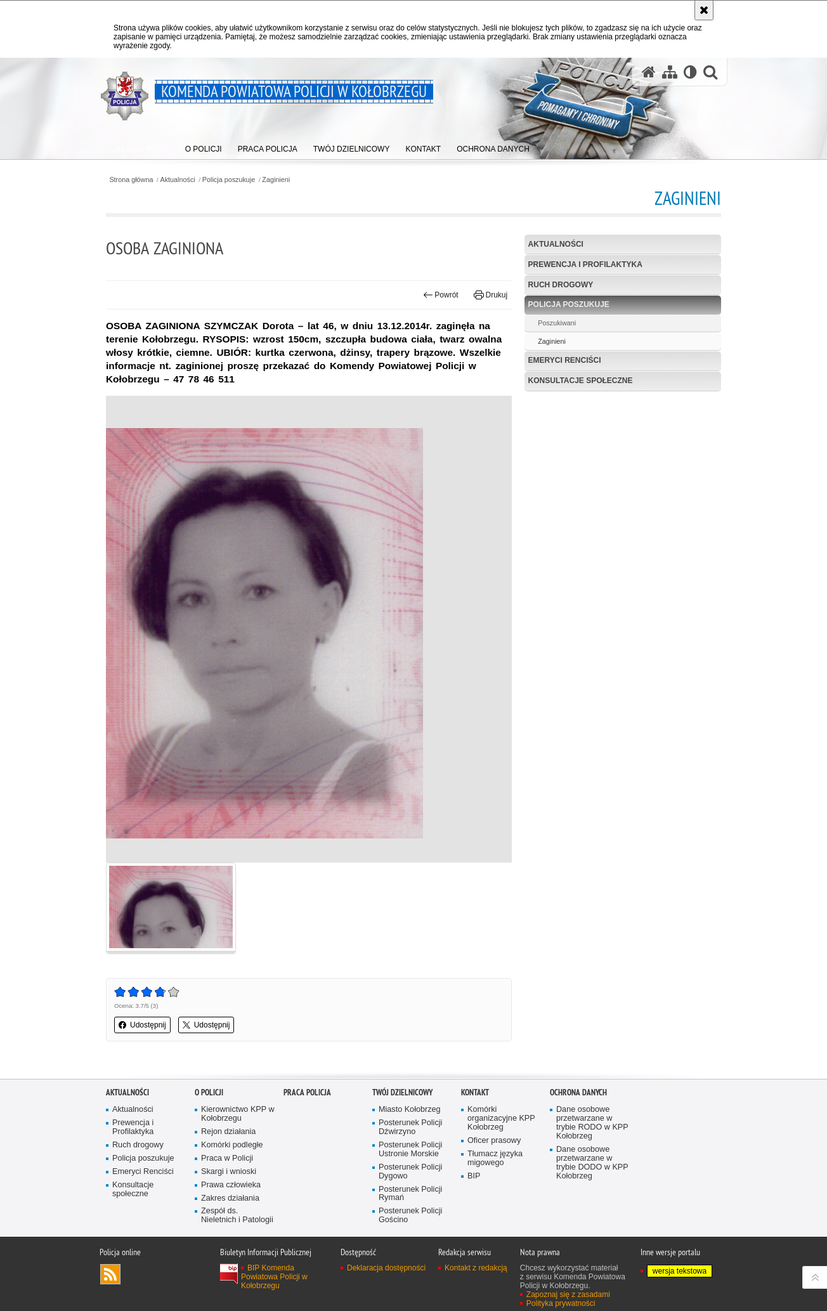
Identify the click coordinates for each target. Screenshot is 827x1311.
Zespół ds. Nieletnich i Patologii (237, 1215)
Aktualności (177, 179)
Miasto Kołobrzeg (410, 1110)
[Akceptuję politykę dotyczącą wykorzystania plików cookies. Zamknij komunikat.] (703, 10)
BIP (473, 1176)
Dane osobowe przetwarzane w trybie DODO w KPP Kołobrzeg (592, 1162)
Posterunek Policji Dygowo (410, 1171)
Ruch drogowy (561, 284)
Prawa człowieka (231, 1185)
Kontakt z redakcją (476, 1267)
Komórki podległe (232, 1145)
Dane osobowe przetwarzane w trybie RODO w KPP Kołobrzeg (592, 1123)
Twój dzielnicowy (402, 1092)
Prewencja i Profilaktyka (585, 264)
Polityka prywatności (561, 1303)
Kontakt (475, 1092)
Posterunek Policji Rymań (410, 1194)
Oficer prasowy (494, 1141)
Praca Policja (307, 1092)
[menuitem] (142, 146)
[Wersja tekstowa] (690, 72)
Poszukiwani (557, 323)
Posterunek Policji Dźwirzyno (410, 1127)
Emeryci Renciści (564, 360)
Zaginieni (276, 179)
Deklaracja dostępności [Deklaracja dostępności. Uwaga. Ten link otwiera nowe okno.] (386, 1267)
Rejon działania (228, 1132)
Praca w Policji (227, 1158)
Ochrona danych (578, 1092)
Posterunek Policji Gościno (410, 1215)
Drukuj (490, 295)
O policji (209, 1092)
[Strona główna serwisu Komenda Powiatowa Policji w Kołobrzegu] (649, 72)
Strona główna (131, 179)
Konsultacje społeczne (580, 380)
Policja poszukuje (228, 179)
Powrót (441, 295)
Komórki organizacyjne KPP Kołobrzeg (501, 1119)
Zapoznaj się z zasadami (568, 1294)
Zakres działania (230, 1198)
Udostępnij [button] (142, 1025)
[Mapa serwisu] (669, 72)
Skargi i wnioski (228, 1172)
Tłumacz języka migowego (495, 1158)
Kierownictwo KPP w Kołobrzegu (238, 1114)
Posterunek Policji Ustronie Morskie (410, 1149)
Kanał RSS (110, 1274)
